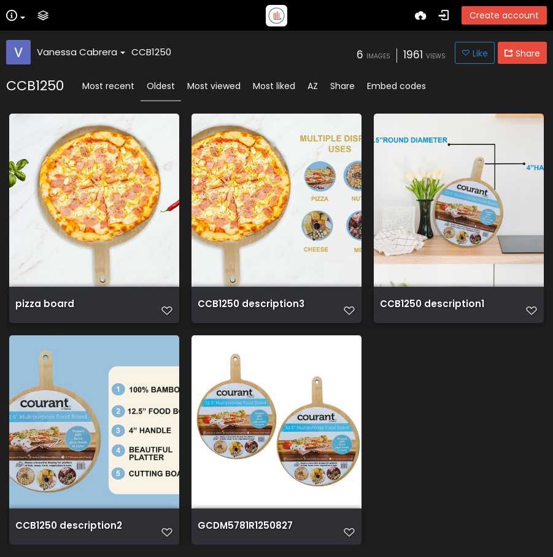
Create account (504, 15)
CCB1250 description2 (68, 526)
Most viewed (214, 86)
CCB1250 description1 (432, 304)
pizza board (44, 304)
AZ (312, 86)
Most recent (108, 86)
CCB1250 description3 (251, 304)
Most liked (274, 86)
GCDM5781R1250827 (245, 526)
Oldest (161, 86)
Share (342, 86)
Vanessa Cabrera (81, 51)
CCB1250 (151, 51)
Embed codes (396, 86)
